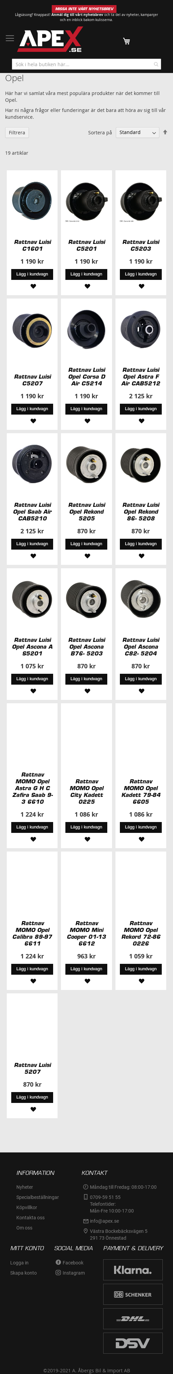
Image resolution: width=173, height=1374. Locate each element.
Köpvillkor (26, 1207)
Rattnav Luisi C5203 (140, 245)
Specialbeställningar (37, 1197)
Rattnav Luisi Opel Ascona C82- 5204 (140, 646)
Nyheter (24, 1187)
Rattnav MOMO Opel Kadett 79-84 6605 (140, 791)
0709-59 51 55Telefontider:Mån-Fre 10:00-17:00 (112, 1204)
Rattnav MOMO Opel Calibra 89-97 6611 (32, 933)
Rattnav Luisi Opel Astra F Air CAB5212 (140, 376)
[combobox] (86, 64)
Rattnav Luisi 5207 (32, 1068)
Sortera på (100, 132)
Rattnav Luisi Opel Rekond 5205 (86, 511)
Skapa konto (23, 1273)
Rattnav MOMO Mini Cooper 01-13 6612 (86, 933)
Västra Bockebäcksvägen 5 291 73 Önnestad (119, 1234)
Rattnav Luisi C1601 (32, 245)
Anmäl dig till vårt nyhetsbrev (77, 14)
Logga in (19, 1262)
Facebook (73, 1262)
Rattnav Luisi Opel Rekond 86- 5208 (140, 511)
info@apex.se (104, 1221)
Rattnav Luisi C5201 (86, 245)
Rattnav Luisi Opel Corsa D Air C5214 (86, 376)
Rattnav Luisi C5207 (32, 380)
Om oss (24, 1227)
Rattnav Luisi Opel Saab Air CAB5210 (32, 511)
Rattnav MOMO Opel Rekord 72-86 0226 (140, 933)
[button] (32, 286)
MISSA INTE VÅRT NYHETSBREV (84, 9)
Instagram (74, 1273)
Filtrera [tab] (17, 132)
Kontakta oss (30, 1217)
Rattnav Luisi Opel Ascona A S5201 (32, 646)
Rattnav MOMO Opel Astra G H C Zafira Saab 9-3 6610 (32, 788)
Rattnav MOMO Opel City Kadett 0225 (86, 791)
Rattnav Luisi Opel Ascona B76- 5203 (86, 646)
